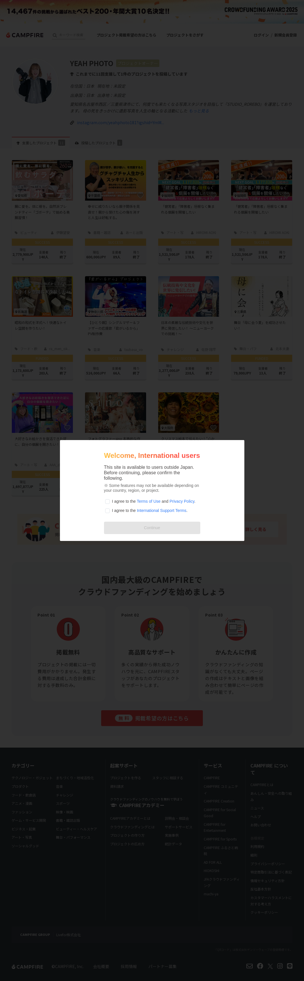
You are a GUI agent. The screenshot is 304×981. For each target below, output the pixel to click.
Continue (152, 527)
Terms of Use (149, 501)
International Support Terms (161, 510)
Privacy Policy (181, 501)
